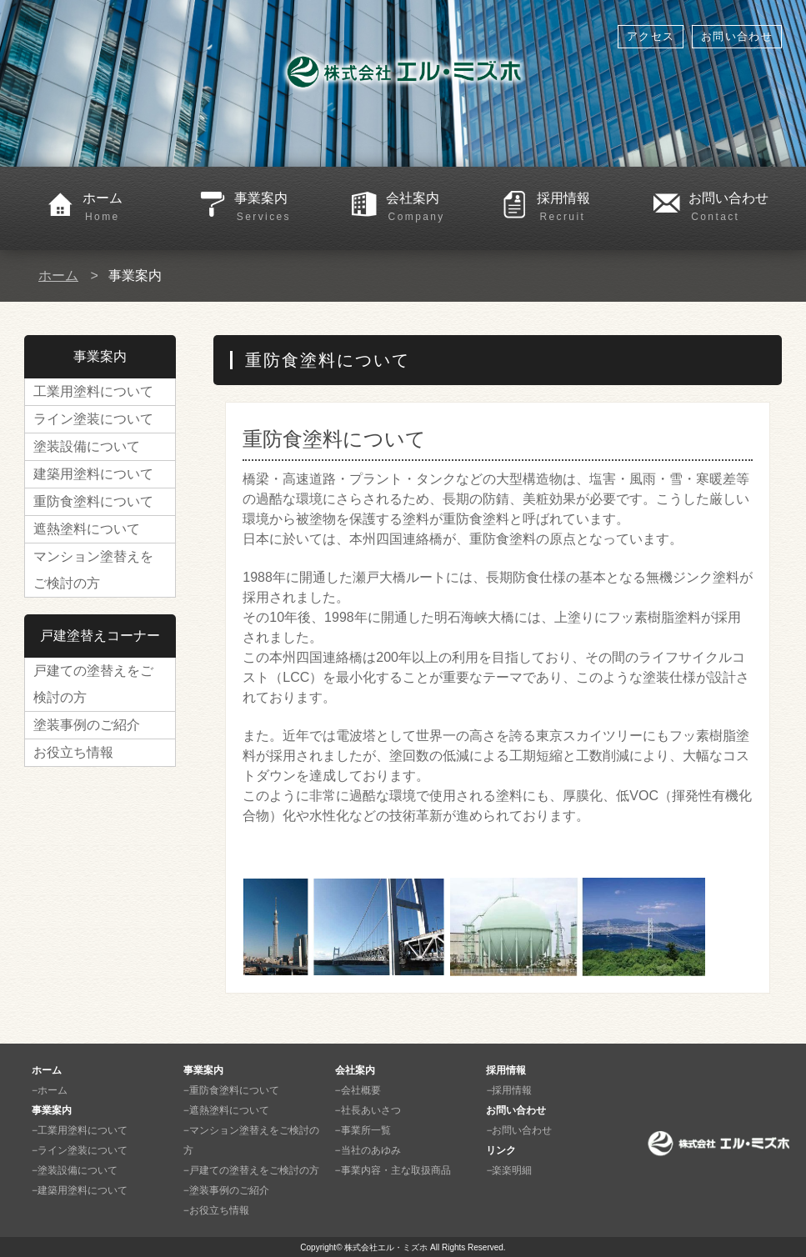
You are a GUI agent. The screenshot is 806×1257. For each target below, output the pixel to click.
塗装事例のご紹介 (86, 725)
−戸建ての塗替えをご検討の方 (251, 1170)
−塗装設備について (75, 1170)
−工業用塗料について (80, 1130)
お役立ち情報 (73, 752)
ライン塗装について (93, 419)
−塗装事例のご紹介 (226, 1190)
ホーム (129, 208)
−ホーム (50, 1090)
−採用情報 (509, 1090)
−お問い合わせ (519, 1130)
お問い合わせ (737, 36)
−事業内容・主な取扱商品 (393, 1170)
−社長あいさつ (368, 1110)
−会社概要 (358, 1090)
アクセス (650, 36)
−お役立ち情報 (216, 1210)
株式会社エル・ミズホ (386, 1247)
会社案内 (432, 208)
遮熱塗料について (86, 529)
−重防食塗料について (231, 1090)
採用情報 (583, 208)
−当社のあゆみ (368, 1150)
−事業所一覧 (363, 1130)
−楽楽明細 (509, 1170)
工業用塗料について (93, 391)
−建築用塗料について (80, 1190)
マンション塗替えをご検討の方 (93, 569)
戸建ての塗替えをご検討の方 (93, 684)
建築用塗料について (93, 474)
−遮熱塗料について (226, 1110)
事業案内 (281, 208)
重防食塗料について (93, 501)
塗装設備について (86, 446)
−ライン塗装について (80, 1150)
